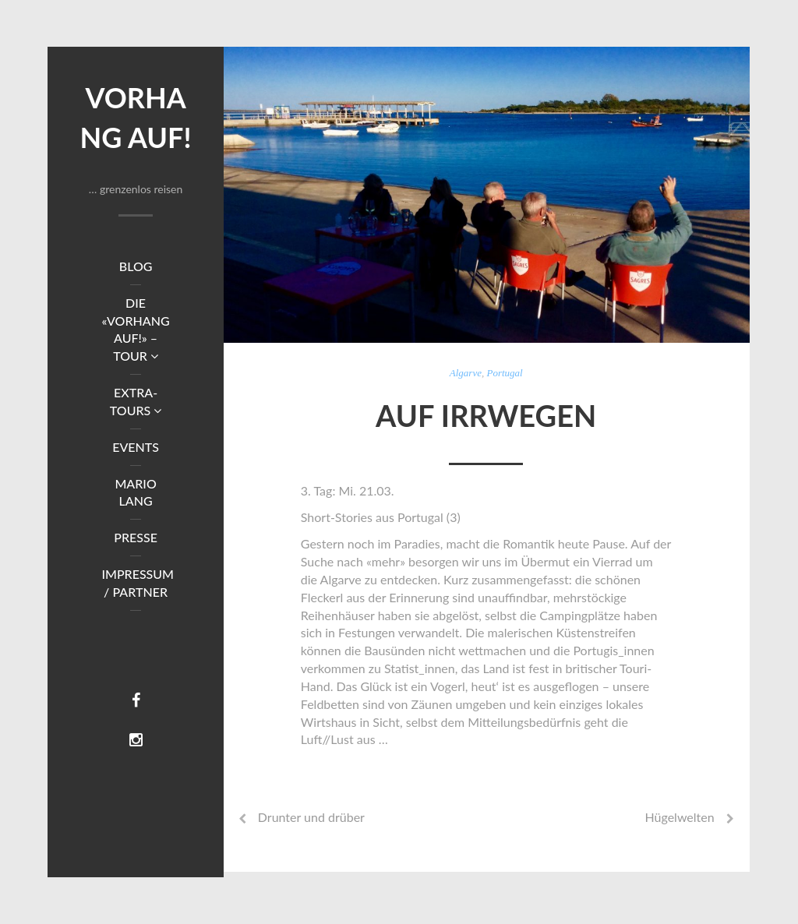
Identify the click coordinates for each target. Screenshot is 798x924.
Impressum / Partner (137, 582)
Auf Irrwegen (486, 415)
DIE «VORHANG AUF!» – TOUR (136, 329)
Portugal (504, 373)
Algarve (466, 373)
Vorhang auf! (136, 117)
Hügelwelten (679, 816)
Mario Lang (135, 492)
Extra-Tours (135, 401)
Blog (136, 266)
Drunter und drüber (311, 816)
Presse (135, 537)
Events (135, 446)
